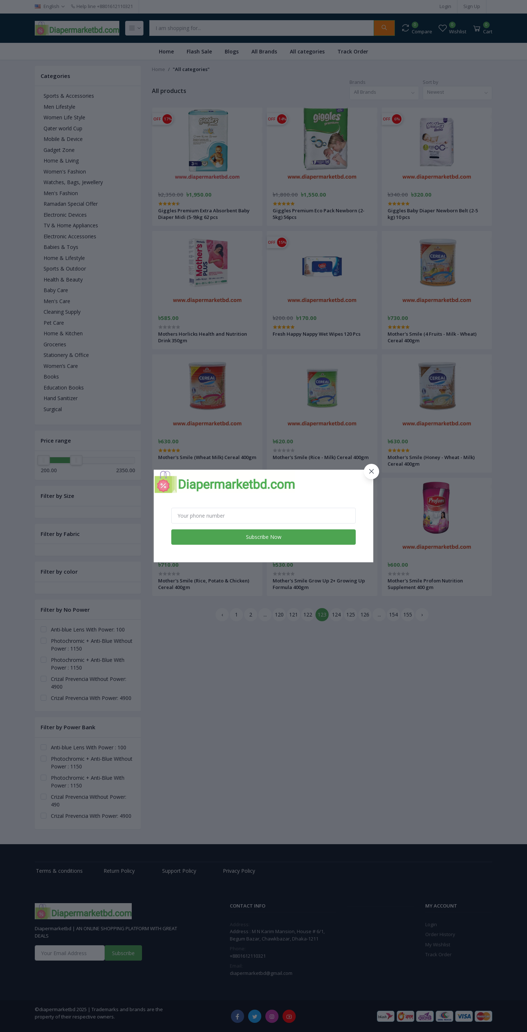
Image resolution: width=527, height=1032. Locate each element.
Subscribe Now (263, 536)
